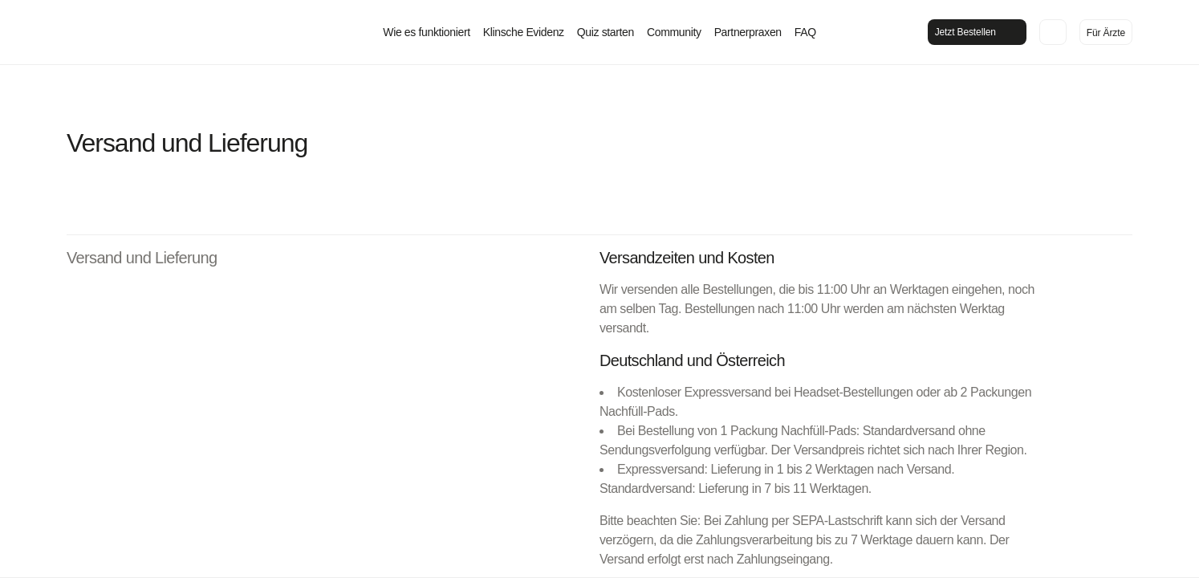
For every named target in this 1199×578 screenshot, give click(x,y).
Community (674, 32)
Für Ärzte (1106, 33)
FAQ (805, 32)
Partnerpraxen (748, 32)
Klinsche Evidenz (523, 32)
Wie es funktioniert (426, 32)
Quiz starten (605, 32)
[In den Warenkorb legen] (1053, 32)
